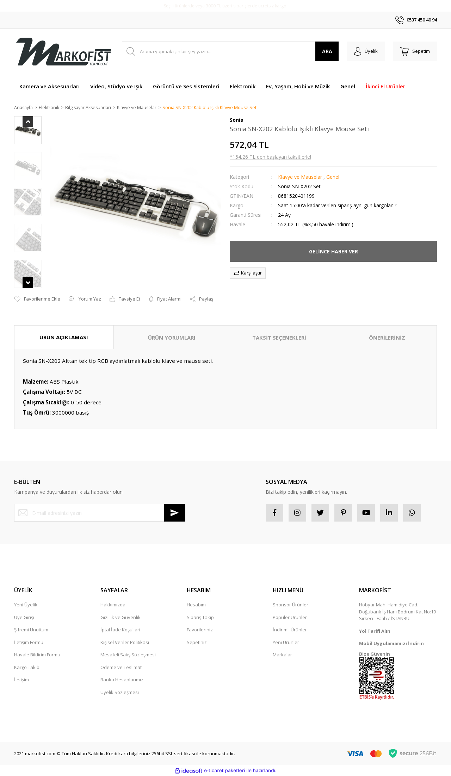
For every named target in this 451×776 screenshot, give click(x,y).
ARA (327, 51)
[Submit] (174, 513)
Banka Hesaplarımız (121, 680)
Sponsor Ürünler (290, 605)
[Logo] (63, 51)
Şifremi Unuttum (31, 630)
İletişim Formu (28, 642)
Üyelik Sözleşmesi (119, 692)
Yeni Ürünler (286, 642)
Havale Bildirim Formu (37, 655)
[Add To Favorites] (37, 299)
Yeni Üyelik (25, 605)
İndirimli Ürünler (290, 630)
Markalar (282, 655)
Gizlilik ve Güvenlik (120, 617)
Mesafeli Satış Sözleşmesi (128, 655)
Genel (332, 177)
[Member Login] (366, 51)
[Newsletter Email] (99, 513)
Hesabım (196, 605)
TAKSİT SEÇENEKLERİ (279, 337)
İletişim (21, 680)
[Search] (230, 51)
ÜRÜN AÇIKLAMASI (63, 337)
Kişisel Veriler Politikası (124, 642)
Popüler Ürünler (290, 617)
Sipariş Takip (200, 617)
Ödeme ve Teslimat (121, 667)
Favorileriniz (200, 630)
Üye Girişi (24, 617)
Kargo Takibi (27, 667)
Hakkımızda (112, 605)
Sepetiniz (197, 642)
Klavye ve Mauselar (300, 177)
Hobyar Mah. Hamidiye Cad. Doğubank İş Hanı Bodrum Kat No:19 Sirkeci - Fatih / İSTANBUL (397, 612)
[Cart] (415, 51)
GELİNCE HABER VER (333, 251)
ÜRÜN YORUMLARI (172, 337)
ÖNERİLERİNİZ (387, 337)
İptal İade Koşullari (120, 630)
